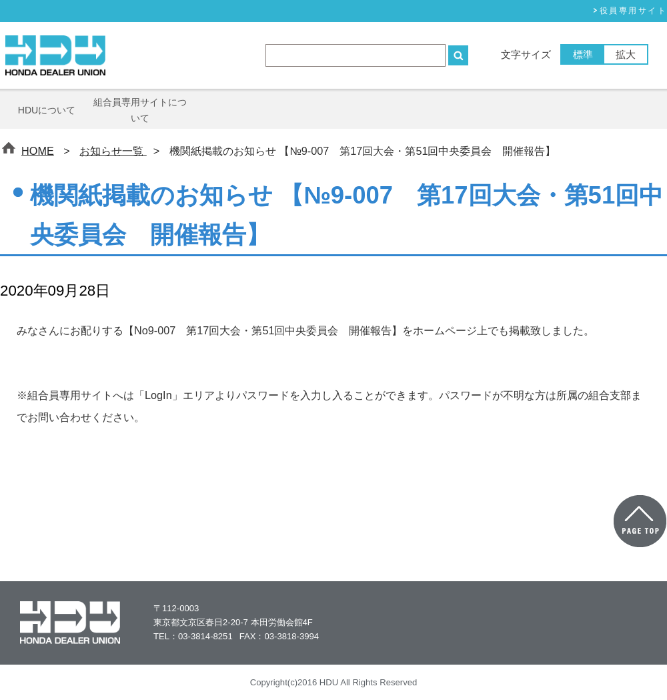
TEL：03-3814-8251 (193, 636)
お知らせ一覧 (113, 151)
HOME (37, 151)
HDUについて (47, 110)
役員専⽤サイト (633, 10)
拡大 (626, 54)
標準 (583, 54)
